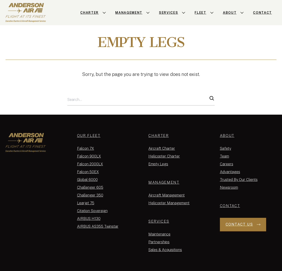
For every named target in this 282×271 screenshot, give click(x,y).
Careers (226, 164)
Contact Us (243, 224)
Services (158, 221)
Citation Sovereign (92, 211)
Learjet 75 (85, 203)
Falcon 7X (85, 148)
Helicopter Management (169, 203)
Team (224, 156)
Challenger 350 (90, 195)
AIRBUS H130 (89, 218)
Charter (158, 135)
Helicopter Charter (164, 156)
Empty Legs (158, 164)
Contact (230, 206)
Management (163, 182)
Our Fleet (89, 135)
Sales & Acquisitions (165, 250)
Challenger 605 (90, 187)
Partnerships (159, 242)
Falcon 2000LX (90, 164)
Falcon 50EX (88, 172)
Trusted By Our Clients (239, 179)
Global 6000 (87, 179)
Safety (225, 148)
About (227, 135)
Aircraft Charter (161, 148)
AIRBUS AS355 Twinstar (97, 226)
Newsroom (229, 187)
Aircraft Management (166, 195)
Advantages (230, 172)
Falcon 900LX (89, 156)
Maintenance (159, 234)
